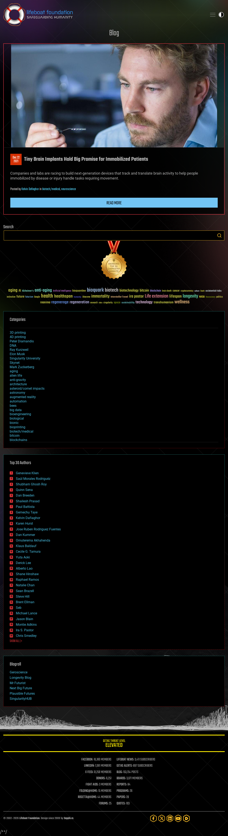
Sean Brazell (25, 591)
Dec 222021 (16, 159)
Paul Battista (25, 507)
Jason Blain (24, 619)
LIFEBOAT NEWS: (125, 759)
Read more (114, 203)
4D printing (18, 337)
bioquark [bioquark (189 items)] (95, 290)
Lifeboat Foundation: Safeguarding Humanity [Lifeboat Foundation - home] (103, 14)
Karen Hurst (24, 523)
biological (17, 418)
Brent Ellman (25, 602)
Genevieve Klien (27, 473)
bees (13, 406)
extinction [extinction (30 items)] (11, 297)
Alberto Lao (24, 568)
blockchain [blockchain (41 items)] (155, 291)
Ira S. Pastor (25, 630)
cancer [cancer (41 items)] (176, 291)
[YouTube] (178, 818)
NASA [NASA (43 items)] (202, 297)
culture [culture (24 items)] (196, 291)
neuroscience (68, 189)
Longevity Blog (20, 678)
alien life (16, 375)
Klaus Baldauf (26, 546)
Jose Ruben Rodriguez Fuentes (38, 529)
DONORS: (100, 778)
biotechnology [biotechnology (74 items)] (129, 291)
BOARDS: (121, 778)
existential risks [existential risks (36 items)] (213, 291)
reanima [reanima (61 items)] (45, 302)
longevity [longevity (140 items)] (190, 296)
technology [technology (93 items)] (144, 302)
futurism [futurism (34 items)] (29, 297)
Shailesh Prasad (28, 501)
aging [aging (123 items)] (13, 290)
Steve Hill (22, 596)
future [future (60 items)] (20, 297)
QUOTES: (121, 803)
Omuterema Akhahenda (33, 540)
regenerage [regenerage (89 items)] (60, 302)
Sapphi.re (68, 818)
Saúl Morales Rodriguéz (33, 479)
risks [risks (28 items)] (100, 303)
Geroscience (18, 672)
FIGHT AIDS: (92, 784)
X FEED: (89, 772)
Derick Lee (23, 563)
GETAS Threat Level (114, 744)
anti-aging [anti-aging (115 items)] (43, 290)
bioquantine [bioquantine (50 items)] (79, 290)
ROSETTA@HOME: (87, 797)
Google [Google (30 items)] (37, 297)
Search (219, 235)
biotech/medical (51, 189)
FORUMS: (103, 803)
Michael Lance (26, 613)
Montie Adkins (26, 625)
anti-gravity (18, 380)
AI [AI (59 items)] (20, 291)
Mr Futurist (18, 683)
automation (18, 401)
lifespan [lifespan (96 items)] (175, 296)
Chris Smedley (26, 636)
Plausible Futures (22, 693)
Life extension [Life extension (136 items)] (156, 296)
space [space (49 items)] (117, 302)
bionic (14, 423)
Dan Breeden (25, 495)
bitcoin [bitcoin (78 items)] (144, 291)
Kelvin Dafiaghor (30, 189)
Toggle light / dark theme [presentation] (221, 14)
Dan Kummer (25, 535)
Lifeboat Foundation (29, 818)
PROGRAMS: (123, 791)
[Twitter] (161, 818)
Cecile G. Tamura (28, 551)
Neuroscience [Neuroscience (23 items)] (210, 297)
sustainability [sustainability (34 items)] (128, 303)
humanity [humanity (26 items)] (77, 297)
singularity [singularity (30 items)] (108, 303)
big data (16, 410)
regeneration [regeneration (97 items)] (79, 302)
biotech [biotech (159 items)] (111, 290)
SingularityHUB (21, 699)
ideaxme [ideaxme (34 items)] (86, 297)
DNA (13, 346)
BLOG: (120, 772)
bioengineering (20, 414)
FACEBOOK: (87, 759)
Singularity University (25, 358)
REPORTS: (122, 784)
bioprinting (17, 427)
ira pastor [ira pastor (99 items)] (136, 296)
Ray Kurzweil (19, 350)
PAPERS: (121, 797)
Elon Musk (17, 354)
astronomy (17, 393)
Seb (18, 608)
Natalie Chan (25, 585)
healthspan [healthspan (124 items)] (63, 296)
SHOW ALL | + (16, 641)
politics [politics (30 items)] (219, 297)
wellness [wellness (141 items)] (181, 302)
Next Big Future (21, 688)
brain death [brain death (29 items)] (167, 291)
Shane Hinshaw (27, 574)
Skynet (15, 363)
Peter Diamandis (22, 341)
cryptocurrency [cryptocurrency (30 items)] (187, 291)
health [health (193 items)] (47, 296)
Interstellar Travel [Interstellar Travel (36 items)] (119, 297)
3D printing (18, 333)
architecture (18, 384)
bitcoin (15, 436)
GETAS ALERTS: (124, 766)
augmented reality (23, 397)
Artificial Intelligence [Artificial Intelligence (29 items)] (62, 291)
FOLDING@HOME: (88, 791)
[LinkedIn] (170, 818)
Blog (114, 33)
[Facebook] (153, 818)
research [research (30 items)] (94, 303)
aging (14, 371)
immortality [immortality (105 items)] (100, 296)
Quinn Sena (24, 490)
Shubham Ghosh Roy (31, 484)
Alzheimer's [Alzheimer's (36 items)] (28, 291)
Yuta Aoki (23, 557)
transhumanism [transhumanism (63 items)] (163, 302)
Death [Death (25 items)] (202, 291)
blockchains (18, 440)
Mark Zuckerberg (22, 367)
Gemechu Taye (26, 512)
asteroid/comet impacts (27, 388)
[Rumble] (186, 818)
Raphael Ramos (27, 580)
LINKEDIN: (89, 766)
